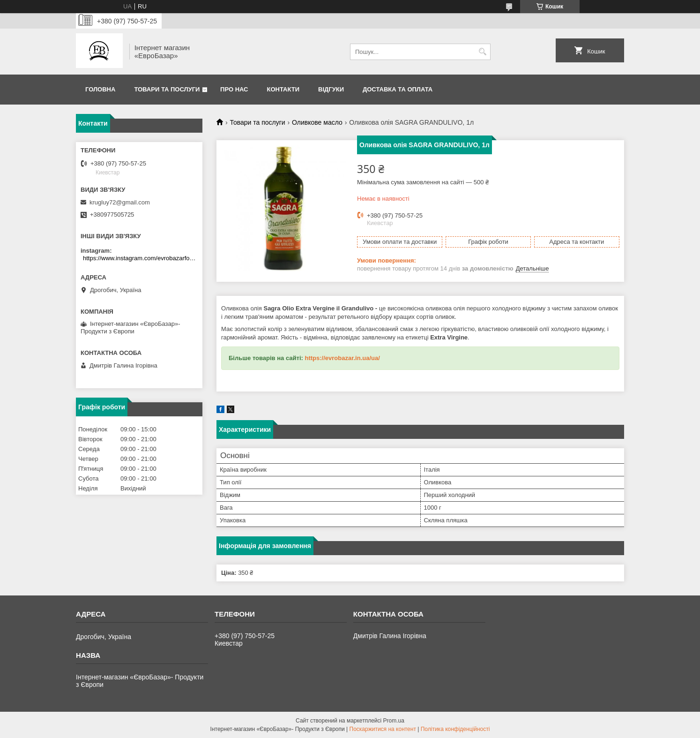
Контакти (283, 89)
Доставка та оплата (397, 89)
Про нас (234, 89)
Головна (100, 89)
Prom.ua (393, 720)
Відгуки (331, 89)
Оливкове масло (317, 122)
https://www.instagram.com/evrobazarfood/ (140, 258)
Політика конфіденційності (455, 729)
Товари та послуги (167, 89)
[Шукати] (482, 52)
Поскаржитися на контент (383, 729)
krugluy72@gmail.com (119, 202)
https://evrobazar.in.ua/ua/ (342, 357)
